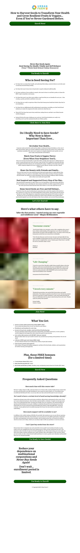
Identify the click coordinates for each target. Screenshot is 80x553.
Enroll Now (40, 370)
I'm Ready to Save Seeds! (40, 439)
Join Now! (40, 312)
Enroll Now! (40, 24)
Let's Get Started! (40, 201)
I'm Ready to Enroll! (40, 74)
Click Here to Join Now (40, 123)
